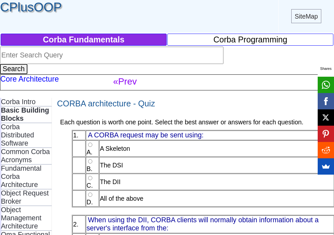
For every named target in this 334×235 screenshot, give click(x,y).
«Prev (125, 81)
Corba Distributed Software (17, 135)
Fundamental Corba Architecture (21, 176)
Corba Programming (250, 39)
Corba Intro (18, 102)
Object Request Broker (25, 197)
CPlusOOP (31, 7)
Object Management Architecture (21, 218)
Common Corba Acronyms (25, 156)
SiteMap (306, 16)
